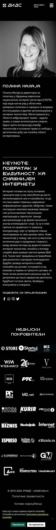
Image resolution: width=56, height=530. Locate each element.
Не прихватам (36, 524)
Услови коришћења (28, 503)
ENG (36, 7)
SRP (41, 5)
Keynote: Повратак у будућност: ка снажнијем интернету (24, 174)
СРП (36, 5)
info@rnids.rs (40, 490)
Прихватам (18, 524)
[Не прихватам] (52, 518)
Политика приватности (28, 496)
